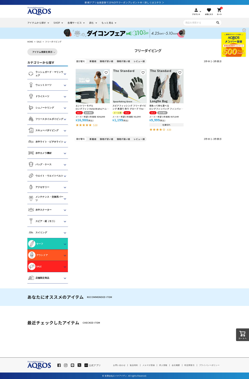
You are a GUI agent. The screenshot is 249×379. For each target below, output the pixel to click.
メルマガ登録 (148, 365)
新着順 (93, 61)
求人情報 (163, 365)
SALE (39, 41)
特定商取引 (189, 365)
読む (91, 22)
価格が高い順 (123, 61)
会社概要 (176, 365)
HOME (30, 41)
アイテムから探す (36, 22)
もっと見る (108, 22)
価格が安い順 (106, 61)
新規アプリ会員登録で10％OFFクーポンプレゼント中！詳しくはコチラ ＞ (124, 2)
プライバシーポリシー (209, 365)
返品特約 (134, 365)
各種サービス (75, 22)
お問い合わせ (119, 365)
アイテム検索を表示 (42, 51)
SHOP (57, 22)
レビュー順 (139, 61)
